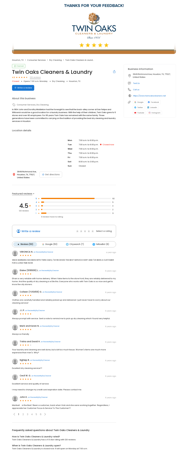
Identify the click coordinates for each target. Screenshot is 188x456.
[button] (45, 414)
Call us (136, 89)
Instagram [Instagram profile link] (154, 113)
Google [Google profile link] (138, 102)
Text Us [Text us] (136, 83)
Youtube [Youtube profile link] (139, 113)
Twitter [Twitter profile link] (138, 107)
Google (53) (49, 244)
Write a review (30, 231)
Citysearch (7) (75, 244)
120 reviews (35, 77)
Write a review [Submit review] (23, 87)
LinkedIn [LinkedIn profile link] (152, 107)
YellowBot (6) (100, 244)
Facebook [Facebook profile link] (153, 102)
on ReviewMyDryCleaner (43, 252)
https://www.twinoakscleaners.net (149, 95)
